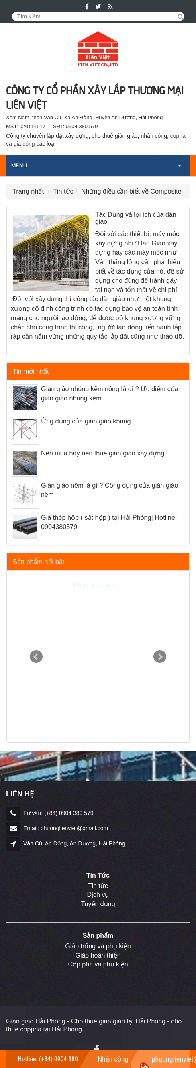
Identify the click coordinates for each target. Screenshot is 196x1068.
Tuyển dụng (98, 904)
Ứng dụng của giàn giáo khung (86, 421)
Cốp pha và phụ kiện (98, 964)
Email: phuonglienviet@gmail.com (65, 828)
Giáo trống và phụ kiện (98, 946)
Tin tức (98, 885)
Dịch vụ (98, 894)
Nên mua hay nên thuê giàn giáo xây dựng (102, 453)
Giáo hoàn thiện (97, 955)
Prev (36, 656)
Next (159, 656)
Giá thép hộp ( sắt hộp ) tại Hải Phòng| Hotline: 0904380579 (109, 522)
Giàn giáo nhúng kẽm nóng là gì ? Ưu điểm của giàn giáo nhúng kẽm (109, 393)
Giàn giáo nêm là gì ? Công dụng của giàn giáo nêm (109, 490)
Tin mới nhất (31, 371)
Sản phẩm (98, 935)
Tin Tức (98, 875)
